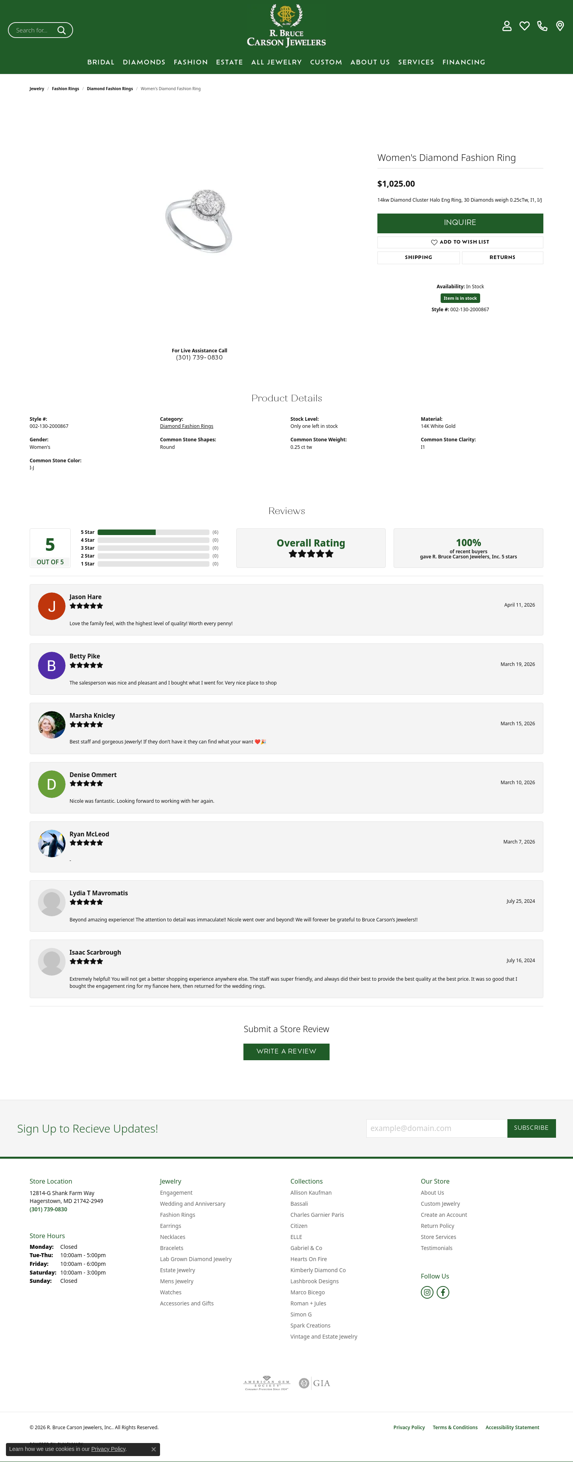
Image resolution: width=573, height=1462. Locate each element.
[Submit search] (63, 30)
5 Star (87, 532)
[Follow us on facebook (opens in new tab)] (443, 1292)
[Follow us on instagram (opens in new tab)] (427, 1292)
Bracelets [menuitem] (171, 1248)
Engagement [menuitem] (176, 1192)
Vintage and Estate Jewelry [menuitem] (323, 1336)
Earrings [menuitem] (170, 1225)
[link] (542, 26)
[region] (199, 222)
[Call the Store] (48, 1209)
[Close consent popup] (153, 1449)
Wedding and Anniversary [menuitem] (192, 1203)
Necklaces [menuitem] (172, 1237)
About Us (370, 63)
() (216, 532)
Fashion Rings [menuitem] (177, 1214)
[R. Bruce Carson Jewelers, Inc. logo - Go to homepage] (286, 26)
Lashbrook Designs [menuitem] (314, 1281)
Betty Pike (85, 656)
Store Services (438, 1237)
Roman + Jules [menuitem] (308, 1303)
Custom (326, 63)
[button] (507, 26)
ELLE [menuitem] (296, 1237)
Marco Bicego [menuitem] (307, 1292)
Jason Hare (86, 597)
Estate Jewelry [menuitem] (177, 1270)
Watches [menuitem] (170, 1292)
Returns (503, 257)
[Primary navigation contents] (286, 63)
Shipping (418, 257)
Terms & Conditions (455, 1427)
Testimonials (436, 1248)
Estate (229, 63)
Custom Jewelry (440, 1203)
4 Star (87, 540)
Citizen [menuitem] (298, 1225)
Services (416, 63)
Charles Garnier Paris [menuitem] (317, 1214)
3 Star (87, 548)
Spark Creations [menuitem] (310, 1325)
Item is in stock (460, 298)
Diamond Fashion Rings (110, 88)
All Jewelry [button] (276, 63)
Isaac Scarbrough (95, 952)
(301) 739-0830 (199, 358)
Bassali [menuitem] (299, 1203)
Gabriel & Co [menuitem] (306, 1248)
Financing (464, 63)
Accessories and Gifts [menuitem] (187, 1303)
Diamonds (144, 63)
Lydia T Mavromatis (99, 893)
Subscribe (531, 1128)
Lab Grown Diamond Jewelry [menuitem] (196, 1259)
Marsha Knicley (92, 715)
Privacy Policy (409, 1427)
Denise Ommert (93, 775)
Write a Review (286, 1052)
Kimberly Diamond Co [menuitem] (318, 1270)
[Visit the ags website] (267, 1383)
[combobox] (31, 30)
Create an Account (444, 1214)
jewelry (37, 88)
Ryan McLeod (89, 834)
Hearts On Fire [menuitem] (308, 1259)
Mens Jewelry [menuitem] (176, 1281)
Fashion (191, 63)
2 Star (87, 555)
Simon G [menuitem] (301, 1314)
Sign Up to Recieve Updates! (87, 1128)
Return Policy (437, 1225)
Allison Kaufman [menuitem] (311, 1192)
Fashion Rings (65, 88)
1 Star (87, 563)
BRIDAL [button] (101, 63)
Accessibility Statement (512, 1427)
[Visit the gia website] (314, 1383)
